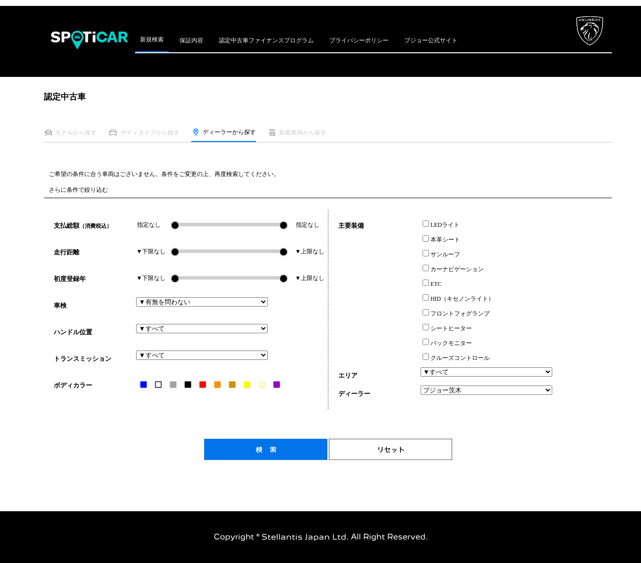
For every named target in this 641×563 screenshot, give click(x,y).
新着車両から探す (297, 132)
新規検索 (152, 39)
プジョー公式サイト (431, 40)
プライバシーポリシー (359, 40)
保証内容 (191, 40)
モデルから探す (70, 132)
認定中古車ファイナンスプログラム (266, 40)
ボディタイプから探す (143, 132)
